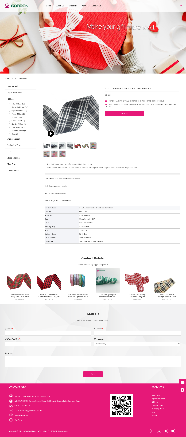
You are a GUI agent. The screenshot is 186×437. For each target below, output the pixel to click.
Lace (9, 151)
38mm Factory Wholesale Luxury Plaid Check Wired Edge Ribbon (19, 297)
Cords (13, 134)
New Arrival (12, 86)
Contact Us (96, 6)
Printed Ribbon (13, 139)
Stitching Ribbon (17, 131)
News (84, 6)
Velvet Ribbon (16, 114)
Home (48, 6)
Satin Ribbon (16, 104)
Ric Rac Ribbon (17, 124)
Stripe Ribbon (16, 117)
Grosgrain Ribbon (18, 107)
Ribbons (13, 78)
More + (154, 415)
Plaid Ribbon (23, 78)
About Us (60, 6)
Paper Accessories (14, 93)
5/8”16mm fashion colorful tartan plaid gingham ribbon (71, 164)
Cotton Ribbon (16, 121)
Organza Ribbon (17, 111)
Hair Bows (11, 164)
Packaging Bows (14, 145)
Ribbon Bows (13, 170)
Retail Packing (13, 158)
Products (73, 6)
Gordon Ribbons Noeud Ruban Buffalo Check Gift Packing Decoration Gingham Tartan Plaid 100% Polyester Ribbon (94, 168)
